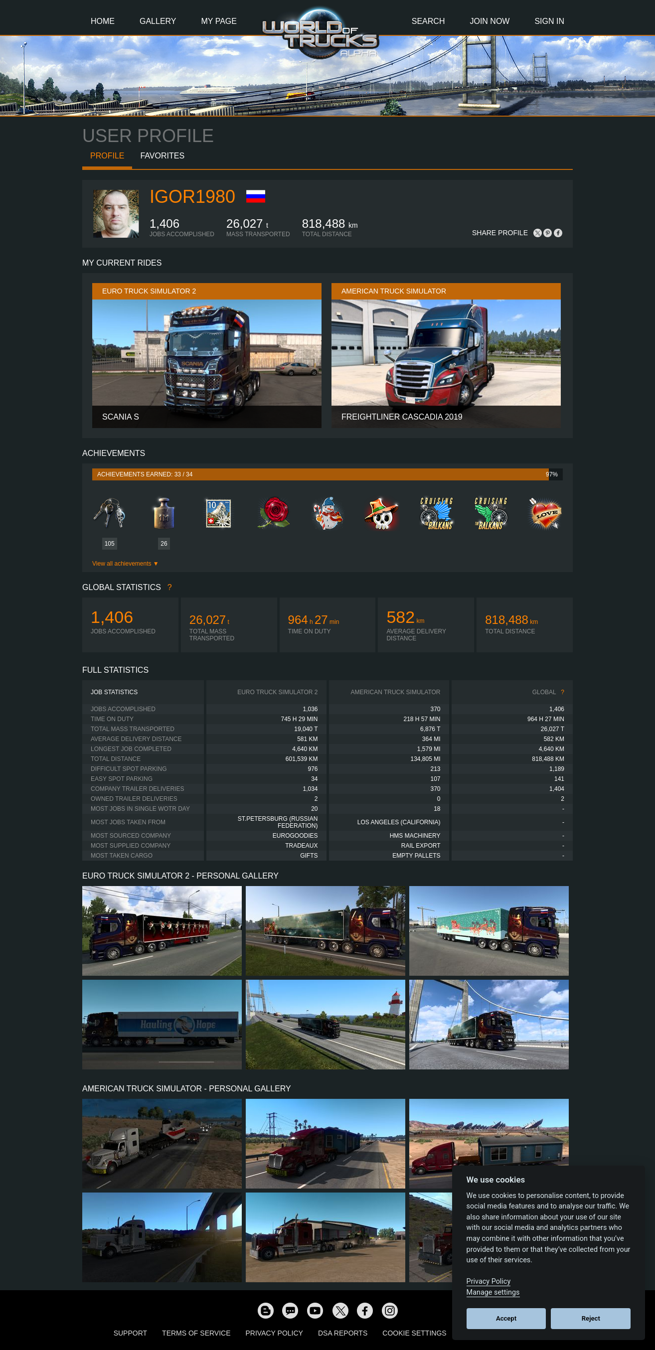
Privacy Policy (274, 1333)
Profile (107, 155)
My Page (219, 21)
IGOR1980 (192, 196)
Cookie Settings (414, 1333)
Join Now (489, 21)
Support (130, 1333)
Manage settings (493, 1292)
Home (103, 21)
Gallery (158, 21)
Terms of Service (196, 1333)
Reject (591, 1318)
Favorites (162, 155)
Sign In (549, 21)
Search (428, 21)
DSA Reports (342, 1333)
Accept (506, 1318)
